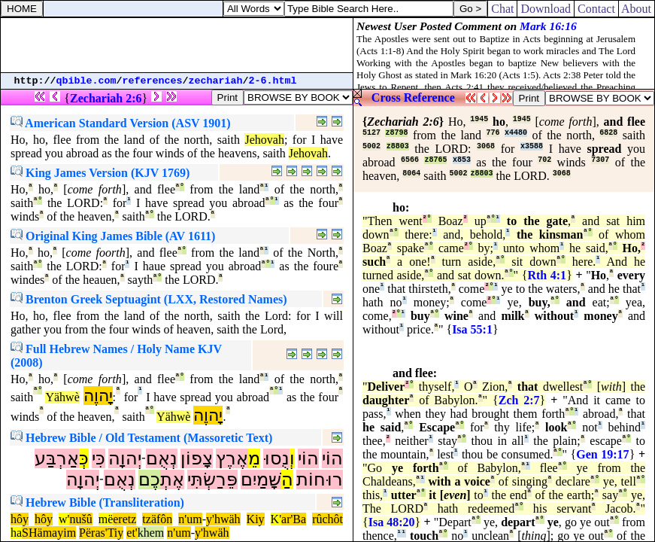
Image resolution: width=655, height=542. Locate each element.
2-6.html (273, 81)
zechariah (216, 81)
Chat (502, 8)
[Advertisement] (177, 45)
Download (545, 8)
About (636, 8)
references (153, 81)
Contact (596, 8)
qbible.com (86, 81)
